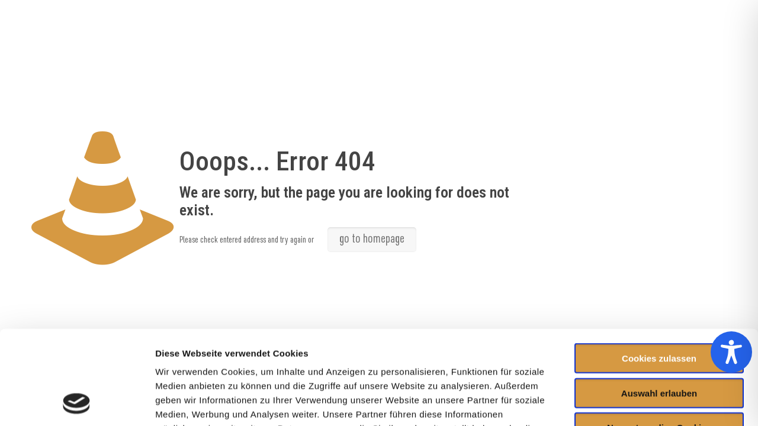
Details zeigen (630, 403)
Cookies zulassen (659, 270)
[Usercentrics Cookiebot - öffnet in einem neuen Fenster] (77, 403)
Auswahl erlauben (659, 305)
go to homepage (371, 239)
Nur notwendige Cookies (659, 339)
